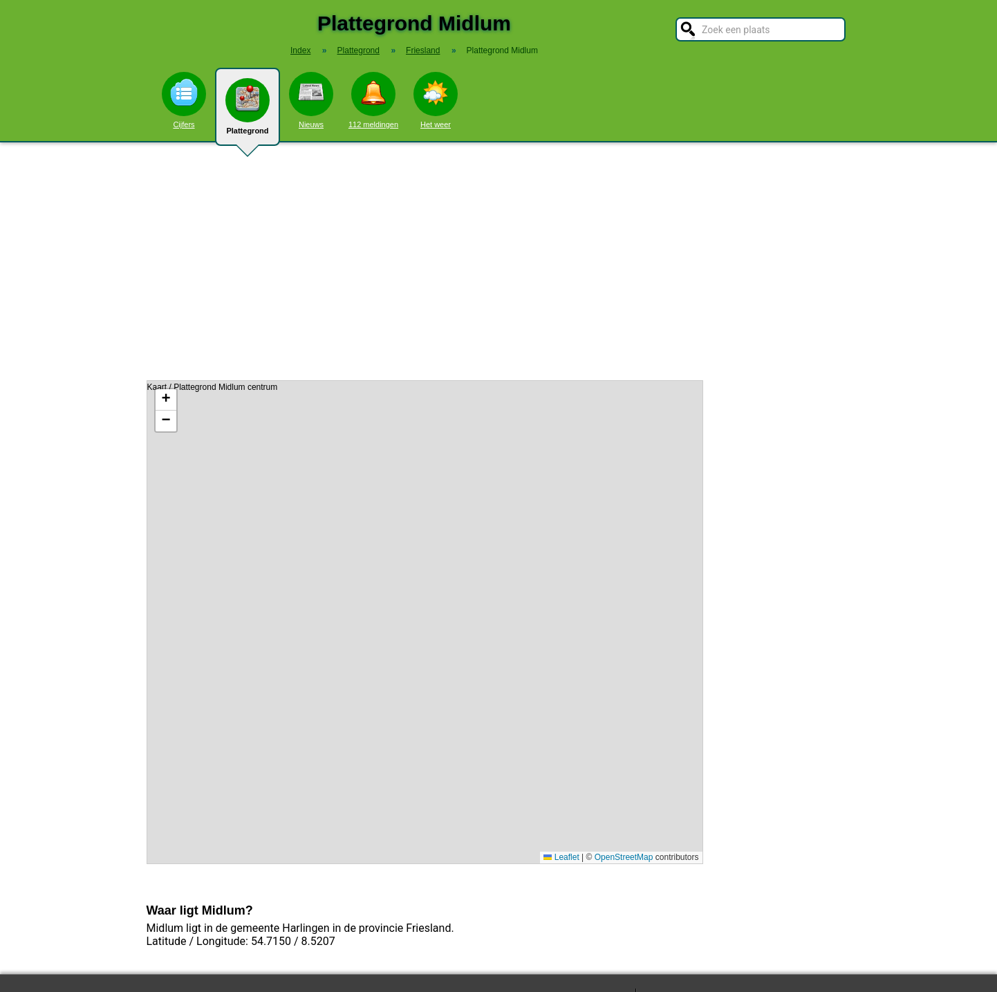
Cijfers (184, 100)
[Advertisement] (498, 261)
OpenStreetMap (624, 857)
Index (300, 50)
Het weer (435, 100)
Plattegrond (247, 112)
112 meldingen (373, 100)
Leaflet (561, 857)
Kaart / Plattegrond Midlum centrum (423, 622)
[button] (166, 400)
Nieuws (311, 100)
